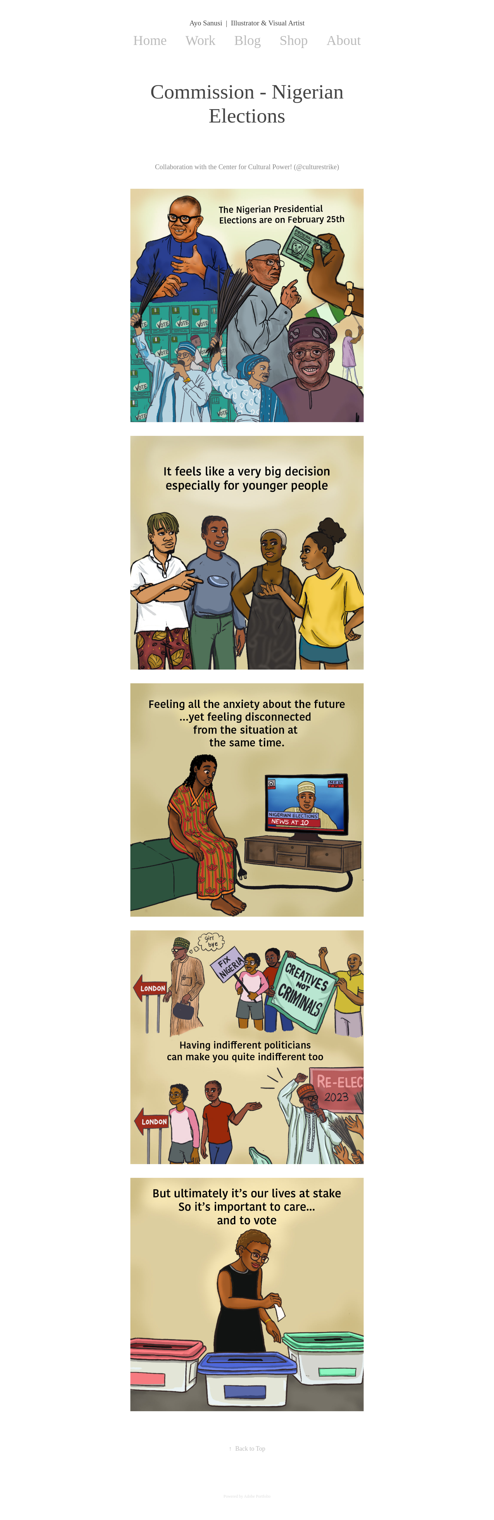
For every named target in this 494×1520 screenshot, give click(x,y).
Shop (294, 40)
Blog (247, 40)
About (344, 40)
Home (150, 40)
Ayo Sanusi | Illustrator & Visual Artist (246, 23)
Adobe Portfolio (257, 1496)
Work (200, 40)
